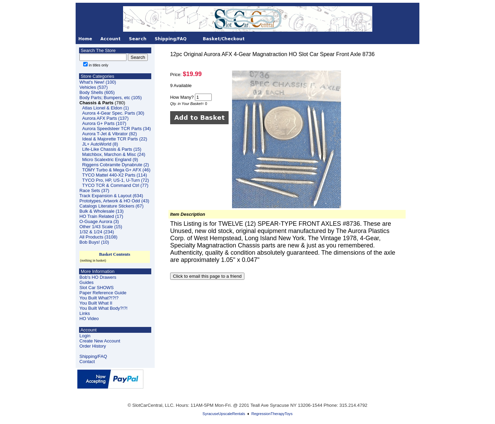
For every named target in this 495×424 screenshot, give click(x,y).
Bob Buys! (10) (94, 242)
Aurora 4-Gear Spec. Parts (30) (113, 113)
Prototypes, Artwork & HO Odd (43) (114, 200)
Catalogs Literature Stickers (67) (111, 206)
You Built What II (95, 303)
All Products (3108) (98, 237)
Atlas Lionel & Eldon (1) (105, 107)
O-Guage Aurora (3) (99, 221)
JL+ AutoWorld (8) (100, 144)
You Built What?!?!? (99, 297)
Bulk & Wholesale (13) (101, 211)
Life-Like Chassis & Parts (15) (111, 149)
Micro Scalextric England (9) (110, 159)
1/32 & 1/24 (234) (96, 231)
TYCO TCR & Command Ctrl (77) (115, 185)
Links (84, 313)
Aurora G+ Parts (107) (104, 123)
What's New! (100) (97, 82)
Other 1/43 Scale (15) (100, 226)
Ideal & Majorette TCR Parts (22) (114, 138)
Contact (87, 361)
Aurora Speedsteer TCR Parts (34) (116, 128)
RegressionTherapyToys (272, 414)
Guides (86, 282)
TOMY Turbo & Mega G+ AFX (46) (116, 169)
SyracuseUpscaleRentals (223, 414)
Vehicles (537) (93, 87)
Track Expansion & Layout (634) (111, 195)
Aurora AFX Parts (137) (105, 118)
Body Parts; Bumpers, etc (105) (110, 97)
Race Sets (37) (94, 190)
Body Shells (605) (97, 92)
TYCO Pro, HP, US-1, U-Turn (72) (115, 180)
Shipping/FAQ (93, 356)
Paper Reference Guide (102, 292)
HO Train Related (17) (101, 216)
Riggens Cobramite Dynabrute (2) (115, 164)
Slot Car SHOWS (96, 287)
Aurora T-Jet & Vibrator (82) (109, 133)
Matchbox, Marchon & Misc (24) (113, 154)
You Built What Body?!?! (103, 308)
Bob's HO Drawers (97, 277)
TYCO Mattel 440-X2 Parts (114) (114, 175)
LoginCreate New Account (99, 338)
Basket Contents (114, 254)
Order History (92, 346)
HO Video (89, 318)
